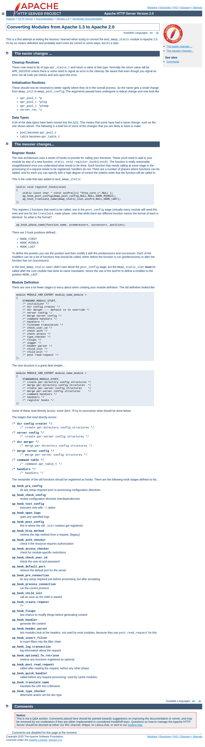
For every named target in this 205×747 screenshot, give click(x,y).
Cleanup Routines (25, 62)
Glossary (185, 7)
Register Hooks (23, 153)
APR (75, 122)
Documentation (44, 18)
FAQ (175, 7)
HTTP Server (25, 18)
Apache (10, 18)
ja (157, 32)
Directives (165, 7)
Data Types (20, 117)
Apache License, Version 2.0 (45, 739)
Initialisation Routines (28, 82)
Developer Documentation (87, 18)
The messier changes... (180, 50)
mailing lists (135, 725)
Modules (152, 7)
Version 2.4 (62, 18)
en (151, 32)
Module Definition (25, 282)
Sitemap (197, 7)
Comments (173, 61)
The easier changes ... (179, 46)
